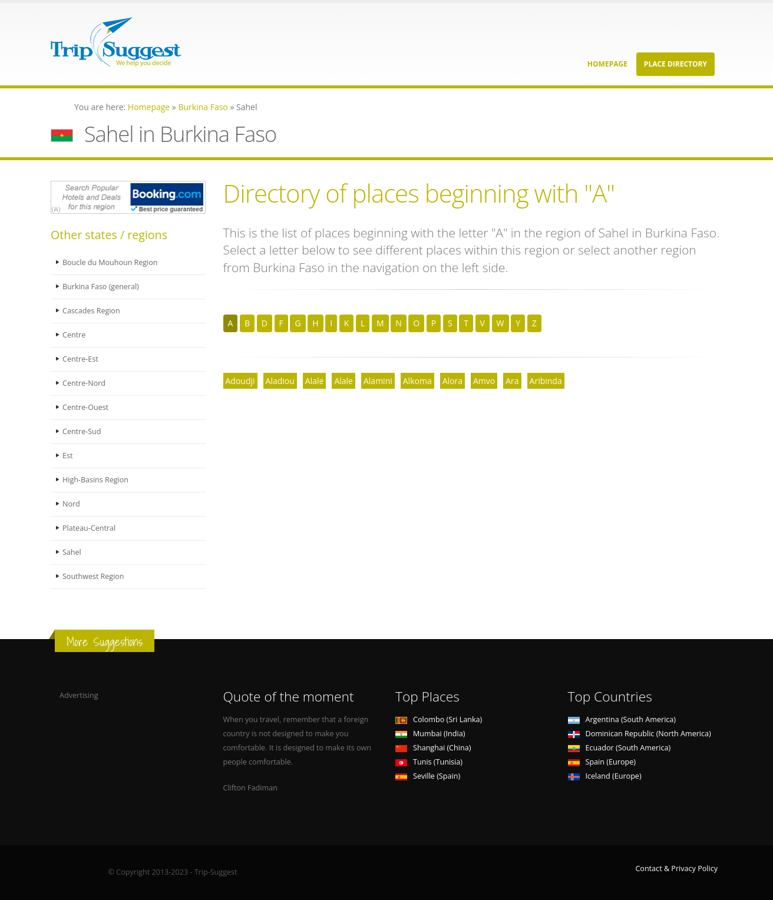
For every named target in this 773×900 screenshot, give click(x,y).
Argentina (622, 719)
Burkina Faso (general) (101, 287)
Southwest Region (93, 576)
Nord (71, 504)
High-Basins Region (95, 480)
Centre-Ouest (85, 407)
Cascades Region (91, 311)
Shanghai (433, 748)
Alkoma (417, 380)
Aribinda (546, 380)
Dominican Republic (639, 734)
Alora (452, 380)
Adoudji (240, 380)
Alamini (378, 380)
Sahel (71, 552)
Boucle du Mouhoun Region (110, 262)
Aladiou (280, 380)
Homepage (607, 64)
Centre (73, 335)
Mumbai (430, 734)
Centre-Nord (83, 383)
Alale (314, 380)
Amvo (484, 380)
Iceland (605, 776)
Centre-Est (80, 359)
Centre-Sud (81, 431)
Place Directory (675, 64)
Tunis (429, 762)
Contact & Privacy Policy (676, 868)
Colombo (438, 719)
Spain (602, 762)
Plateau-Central (89, 528)
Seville (427, 776)
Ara (512, 380)
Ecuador (619, 748)
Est (67, 456)
